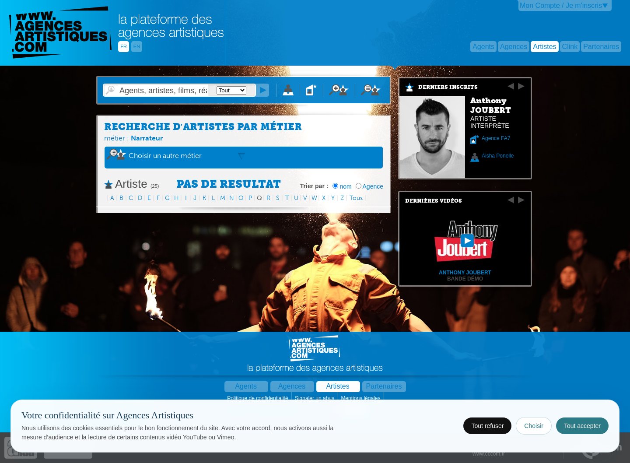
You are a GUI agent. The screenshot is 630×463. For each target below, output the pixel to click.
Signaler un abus (315, 398)
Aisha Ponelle (498, 156)
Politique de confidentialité (258, 398)
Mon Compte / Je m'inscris (561, 5)
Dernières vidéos (433, 201)
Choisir (533, 425)
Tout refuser (487, 425)
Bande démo (465, 279)
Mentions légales (361, 398)
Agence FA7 (496, 138)
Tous (356, 198)
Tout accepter (582, 425)
